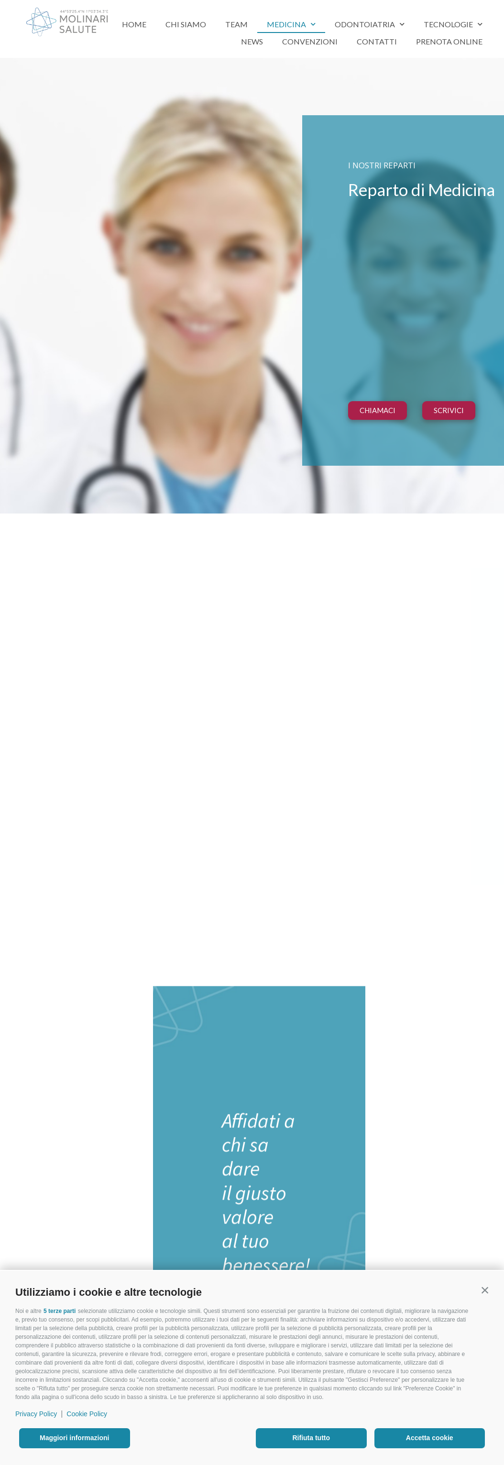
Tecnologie (453, 24)
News (252, 41)
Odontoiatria (370, 24)
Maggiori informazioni (74, 1438)
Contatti (377, 41)
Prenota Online (449, 41)
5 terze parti (60, 1311)
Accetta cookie (429, 1438)
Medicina (291, 24)
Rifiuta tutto (311, 1438)
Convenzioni (310, 41)
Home (134, 24)
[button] (485, 1290)
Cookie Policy (86, 1414)
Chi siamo (185, 24)
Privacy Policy (36, 1414)
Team (236, 24)
